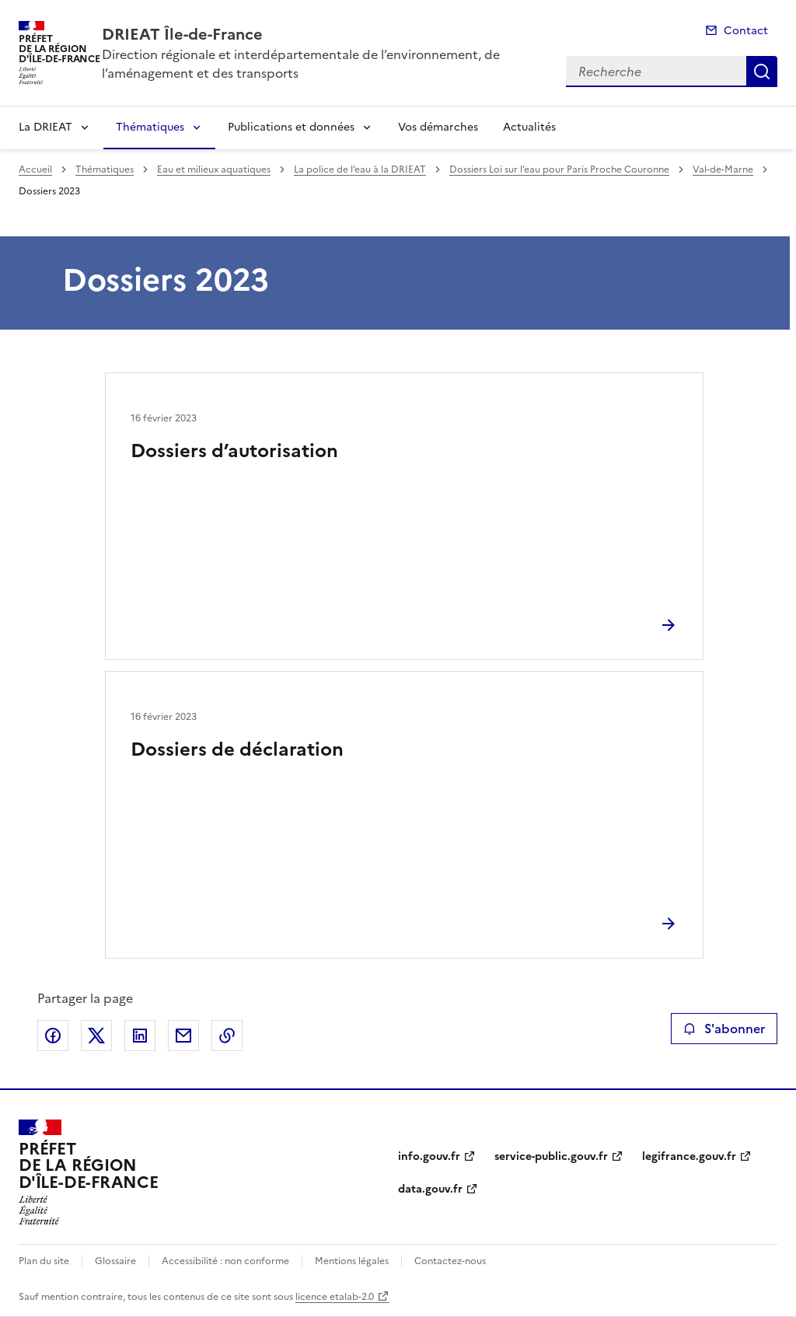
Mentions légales (352, 1261)
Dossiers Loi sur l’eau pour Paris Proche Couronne (559, 169)
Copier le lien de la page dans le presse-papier (227, 1035)
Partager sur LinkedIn (139, 1035)
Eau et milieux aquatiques (214, 169)
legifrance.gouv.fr (689, 1156)
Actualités (529, 127)
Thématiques (150, 127)
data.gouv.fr (430, 1189)
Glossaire (115, 1261)
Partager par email (183, 1035)
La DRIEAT (45, 127)
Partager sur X (96, 1035)
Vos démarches (438, 127)
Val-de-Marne (723, 169)
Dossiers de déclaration (237, 749)
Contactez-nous (450, 1261)
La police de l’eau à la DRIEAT (360, 169)
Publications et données (291, 127)
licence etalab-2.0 (334, 1297)
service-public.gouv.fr (551, 1156)
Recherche (761, 71)
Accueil (35, 169)
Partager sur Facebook (52, 1035)
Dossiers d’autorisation (234, 451)
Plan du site (44, 1261)
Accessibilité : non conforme (225, 1261)
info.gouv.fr (429, 1156)
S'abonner (724, 1028)
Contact (746, 31)
